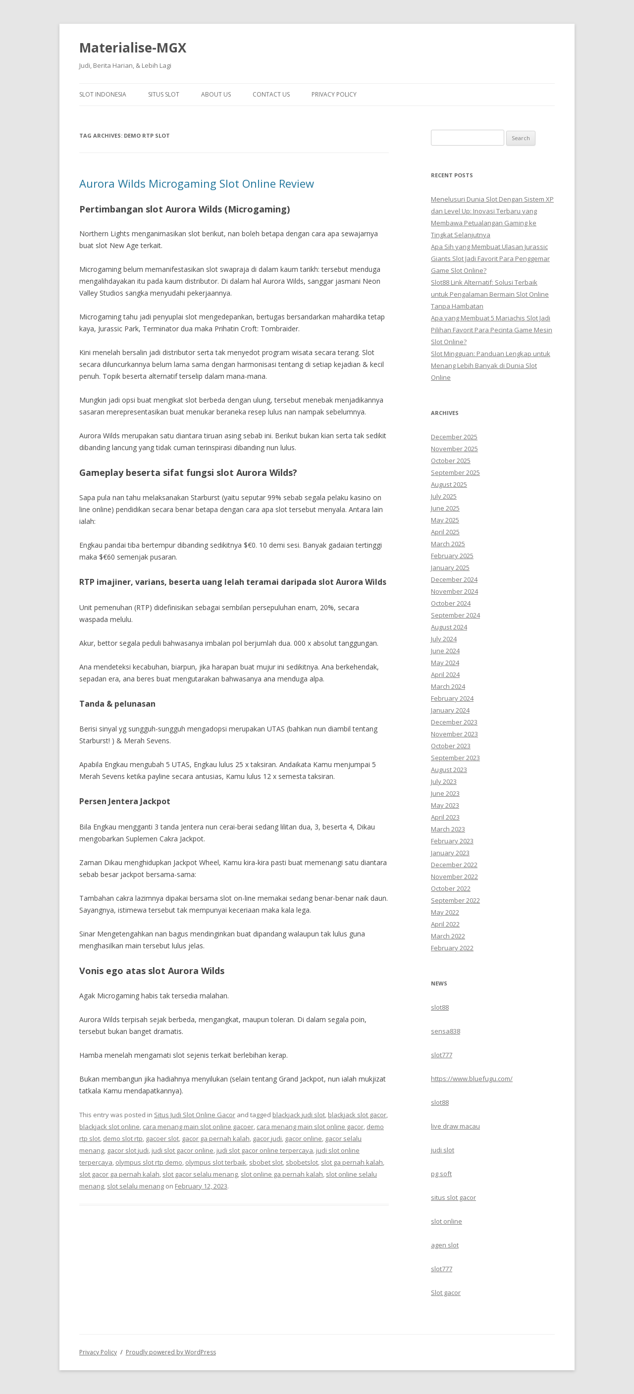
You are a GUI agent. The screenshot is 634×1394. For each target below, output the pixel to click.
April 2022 (445, 924)
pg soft (441, 1173)
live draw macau (455, 1126)
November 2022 (454, 876)
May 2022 (445, 912)
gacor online (303, 1138)
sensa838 (445, 1031)
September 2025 (455, 472)
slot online (446, 1221)
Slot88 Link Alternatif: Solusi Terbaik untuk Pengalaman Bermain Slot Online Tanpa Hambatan (490, 294)
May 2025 (445, 520)
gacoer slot (162, 1138)
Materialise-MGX (132, 47)
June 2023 (445, 793)
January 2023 (450, 852)
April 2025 (445, 531)
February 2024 (452, 698)
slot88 (440, 1007)
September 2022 (455, 900)
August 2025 (449, 484)
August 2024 (449, 626)
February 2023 (452, 840)
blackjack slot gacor (357, 1114)
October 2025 (451, 460)
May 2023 (445, 805)
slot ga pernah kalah (352, 1162)
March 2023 (448, 829)
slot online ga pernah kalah (282, 1174)
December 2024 (454, 579)
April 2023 (445, 817)
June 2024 (445, 650)
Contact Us (271, 94)
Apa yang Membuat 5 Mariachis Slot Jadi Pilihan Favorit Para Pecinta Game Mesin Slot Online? (491, 329)
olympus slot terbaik (215, 1162)
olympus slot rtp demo (148, 1162)
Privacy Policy (334, 94)
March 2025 (448, 543)
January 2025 (450, 567)
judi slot (442, 1149)
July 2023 (444, 781)
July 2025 (444, 496)
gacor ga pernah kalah (216, 1138)
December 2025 (454, 436)
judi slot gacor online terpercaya (264, 1150)
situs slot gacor (453, 1197)
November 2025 (454, 448)
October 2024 (451, 603)
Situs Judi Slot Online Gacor (194, 1114)
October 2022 (451, 888)
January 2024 (450, 710)
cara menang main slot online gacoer (198, 1126)
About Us (216, 94)
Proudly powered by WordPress (171, 1352)
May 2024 (445, 662)
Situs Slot (163, 94)
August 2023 (449, 769)
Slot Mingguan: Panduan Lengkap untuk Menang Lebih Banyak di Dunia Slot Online (490, 365)
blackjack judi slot (298, 1114)
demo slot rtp (123, 1138)
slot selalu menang (135, 1186)
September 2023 (455, 757)
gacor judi (267, 1138)
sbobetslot (302, 1162)
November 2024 (454, 591)
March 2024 (448, 686)
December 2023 (454, 722)
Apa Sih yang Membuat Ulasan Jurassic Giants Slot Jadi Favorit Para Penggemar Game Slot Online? (490, 258)
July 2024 (444, 638)
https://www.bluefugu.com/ (472, 1078)
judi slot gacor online (182, 1150)
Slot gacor (446, 1292)
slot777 (441, 1054)
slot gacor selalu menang (200, 1174)
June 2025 (445, 508)
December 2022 (454, 864)
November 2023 (454, 733)
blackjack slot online (109, 1126)
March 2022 (448, 935)
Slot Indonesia (102, 94)
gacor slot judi (128, 1150)
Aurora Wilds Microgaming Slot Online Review (196, 183)
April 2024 (445, 674)
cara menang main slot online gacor (310, 1126)
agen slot (445, 1244)
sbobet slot (266, 1162)
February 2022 (452, 947)
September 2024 (455, 615)
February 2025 (452, 555)
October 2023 (451, 745)
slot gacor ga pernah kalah (119, 1174)
